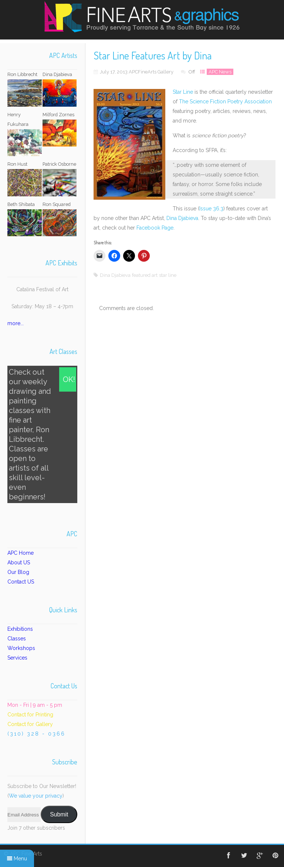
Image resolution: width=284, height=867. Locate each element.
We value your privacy (35, 796)
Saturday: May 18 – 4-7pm (42, 306)
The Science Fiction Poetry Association (225, 101)
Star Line (183, 92)
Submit (59, 814)
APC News (220, 72)
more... (15, 323)
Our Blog (18, 572)
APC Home (20, 553)
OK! (69, 379)
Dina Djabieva (182, 218)
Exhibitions (20, 629)
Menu (17, 858)
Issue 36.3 (211, 208)
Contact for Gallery (30, 724)
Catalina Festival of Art (42, 289)
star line (167, 275)
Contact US (20, 582)
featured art (145, 275)
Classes (16, 638)
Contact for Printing (30, 715)
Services (17, 658)
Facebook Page (154, 228)
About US (18, 562)
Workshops (21, 648)
